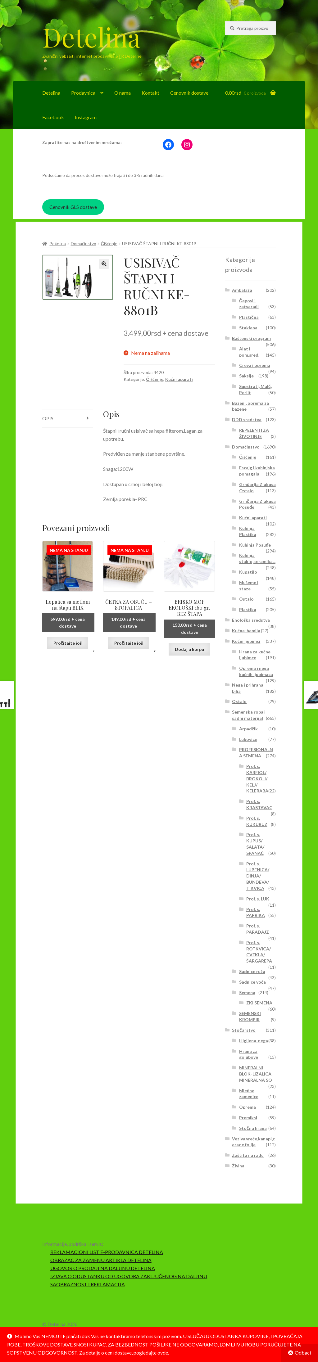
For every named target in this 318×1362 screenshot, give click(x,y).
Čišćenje (109, 243)
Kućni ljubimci (246, 641)
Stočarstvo (244, 1030)
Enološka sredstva (251, 620)
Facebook (53, 117)
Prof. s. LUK (257, 898)
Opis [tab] (47, 418)
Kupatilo (248, 572)
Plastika (247, 609)
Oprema (247, 1107)
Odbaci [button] (303, 1352)
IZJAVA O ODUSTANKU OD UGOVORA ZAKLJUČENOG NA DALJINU (128, 1276)
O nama (122, 93)
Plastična (249, 317)
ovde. (163, 1352)
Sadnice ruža (252, 971)
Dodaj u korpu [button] (189, 649)
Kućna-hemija (246, 630)
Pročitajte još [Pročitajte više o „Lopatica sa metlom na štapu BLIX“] (67, 643)
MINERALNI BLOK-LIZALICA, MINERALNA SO (255, 1074)
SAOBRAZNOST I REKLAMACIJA (87, 1284)
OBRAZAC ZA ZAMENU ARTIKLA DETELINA (101, 1260)
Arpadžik (248, 728)
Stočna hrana (253, 1128)
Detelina (91, 36)
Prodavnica (83, 93)
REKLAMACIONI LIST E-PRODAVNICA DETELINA (106, 1252)
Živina (238, 1165)
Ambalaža (242, 290)
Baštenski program (251, 338)
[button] (104, 264)
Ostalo (246, 599)
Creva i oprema (254, 365)
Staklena (248, 327)
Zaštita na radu (248, 1155)
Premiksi (248, 1117)
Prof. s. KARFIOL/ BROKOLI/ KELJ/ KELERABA (257, 778)
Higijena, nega (253, 1040)
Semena (247, 992)
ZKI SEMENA (259, 1002)
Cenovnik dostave (189, 93)
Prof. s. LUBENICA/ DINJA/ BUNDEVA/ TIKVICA (257, 876)
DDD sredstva (246, 419)
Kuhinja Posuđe (255, 545)
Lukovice (248, 739)
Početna (57, 243)
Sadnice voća (252, 982)
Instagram (86, 117)
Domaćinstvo (83, 243)
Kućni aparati (179, 379)
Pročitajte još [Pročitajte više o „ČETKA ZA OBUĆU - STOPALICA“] (128, 643)
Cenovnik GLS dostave (73, 207)
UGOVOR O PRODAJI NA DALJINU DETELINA (102, 1268)
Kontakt (150, 93)
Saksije (246, 375)
